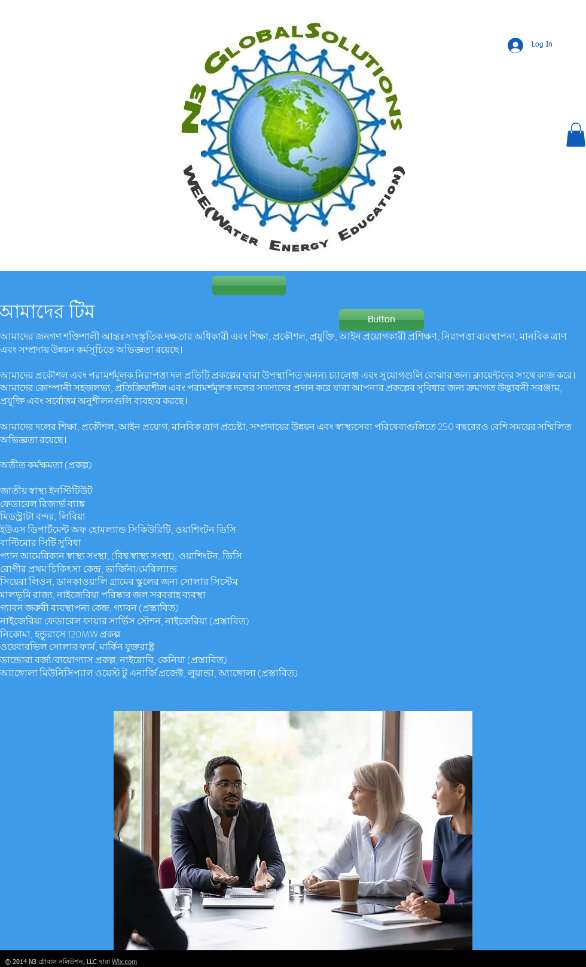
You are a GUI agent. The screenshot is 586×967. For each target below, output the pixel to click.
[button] (576, 135)
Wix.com (124, 961)
